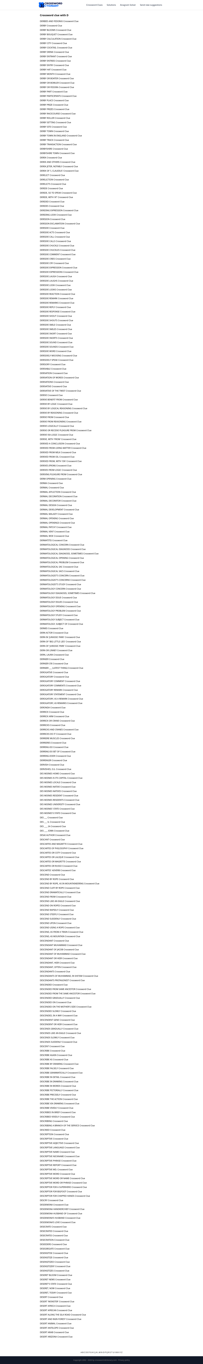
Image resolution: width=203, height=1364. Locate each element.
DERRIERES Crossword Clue (53, 742)
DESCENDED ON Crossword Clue (55, 1002)
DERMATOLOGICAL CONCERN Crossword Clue (62, 544)
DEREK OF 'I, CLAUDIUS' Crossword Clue (59, 170)
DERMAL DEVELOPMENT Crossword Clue (59, 509)
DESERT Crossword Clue (51, 1297)
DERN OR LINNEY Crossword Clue (56, 650)
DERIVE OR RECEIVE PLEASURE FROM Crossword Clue (65, 430)
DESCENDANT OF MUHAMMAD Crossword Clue (63, 954)
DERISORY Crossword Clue (53, 364)
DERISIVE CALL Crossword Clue (55, 236)
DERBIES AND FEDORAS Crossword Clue (59, 21)
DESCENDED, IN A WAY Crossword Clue (59, 1015)
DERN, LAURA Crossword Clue (54, 654)
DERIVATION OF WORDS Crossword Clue (59, 377)
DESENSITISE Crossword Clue (54, 1253)
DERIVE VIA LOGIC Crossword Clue (56, 434)
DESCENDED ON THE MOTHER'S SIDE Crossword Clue (65, 1006)
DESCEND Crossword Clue (52, 874)
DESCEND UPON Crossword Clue (55, 923)
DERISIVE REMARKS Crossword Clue (57, 302)
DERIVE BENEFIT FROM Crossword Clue (59, 399)
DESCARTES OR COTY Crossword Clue (58, 852)
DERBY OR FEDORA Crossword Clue (57, 87)
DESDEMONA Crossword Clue (54, 1204)
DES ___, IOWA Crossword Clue (54, 830)
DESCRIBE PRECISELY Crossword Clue (58, 1094)
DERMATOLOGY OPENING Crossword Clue (60, 606)
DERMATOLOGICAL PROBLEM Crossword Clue (62, 562)
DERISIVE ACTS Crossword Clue (55, 232)
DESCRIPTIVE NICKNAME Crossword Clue (59, 1156)
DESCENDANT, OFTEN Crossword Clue (58, 967)
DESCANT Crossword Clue (52, 839)
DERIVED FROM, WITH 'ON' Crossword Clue (61, 461)
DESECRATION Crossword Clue (54, 1239)
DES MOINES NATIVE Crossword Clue (57, 786)
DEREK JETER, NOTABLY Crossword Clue (59, 166)
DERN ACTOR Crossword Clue (54, 632)
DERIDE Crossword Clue (51, 188)
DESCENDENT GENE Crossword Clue (57, 1020)
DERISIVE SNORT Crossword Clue (56, 333)
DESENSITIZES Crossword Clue (54, 1270)
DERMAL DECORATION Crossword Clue (58, 496)
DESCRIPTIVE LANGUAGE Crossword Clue (60, 1147)
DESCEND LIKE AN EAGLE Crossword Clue (60, 901)
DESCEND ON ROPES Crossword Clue (58, 905)
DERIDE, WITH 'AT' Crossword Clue (56, 197)
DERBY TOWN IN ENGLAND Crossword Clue (61, 135)
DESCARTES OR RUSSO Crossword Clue (58, 866)
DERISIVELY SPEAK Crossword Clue (56, 360)
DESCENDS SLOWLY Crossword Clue (57, 1037)
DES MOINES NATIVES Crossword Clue (58, 791)
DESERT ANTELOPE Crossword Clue (57, 1327)
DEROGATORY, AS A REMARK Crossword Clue (61, 698)
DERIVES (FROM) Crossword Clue (55, 465)
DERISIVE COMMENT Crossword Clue (57, 254)
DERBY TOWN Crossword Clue (54, 131)
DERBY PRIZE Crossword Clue (54, 104)
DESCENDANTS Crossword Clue (55, 971)
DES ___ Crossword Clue (51, 817)
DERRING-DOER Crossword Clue (55, 756)
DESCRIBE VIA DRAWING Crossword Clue (59, 1103)
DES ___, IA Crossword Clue (53, 826)
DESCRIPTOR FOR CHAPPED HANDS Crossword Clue (65, 1195)
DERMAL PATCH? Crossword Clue (56, 527)
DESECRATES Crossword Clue (54, 1235)
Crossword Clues (94, 4)
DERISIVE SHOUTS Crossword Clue (56, 320)
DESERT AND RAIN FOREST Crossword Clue (60, 1319)
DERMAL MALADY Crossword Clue (56, 514)
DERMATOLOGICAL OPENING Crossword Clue (62, 558)
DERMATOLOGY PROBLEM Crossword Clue (60, 610)
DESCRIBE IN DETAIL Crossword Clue (57, 1077)
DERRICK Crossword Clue (52, 712)
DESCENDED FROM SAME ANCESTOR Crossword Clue (65, 989)
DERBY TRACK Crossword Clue (54, 140)
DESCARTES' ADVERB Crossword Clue (58, 870)
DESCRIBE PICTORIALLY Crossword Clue (59, 1090)
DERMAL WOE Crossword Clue (54, 536)
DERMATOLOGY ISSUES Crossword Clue (59, 602)
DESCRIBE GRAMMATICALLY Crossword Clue (61, 1072)
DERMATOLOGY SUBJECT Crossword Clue (59, 619)
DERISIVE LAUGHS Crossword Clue (56, 280)
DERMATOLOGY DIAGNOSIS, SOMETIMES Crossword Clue (67, 593)
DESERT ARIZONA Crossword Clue (56, 1336)
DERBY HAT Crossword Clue (53, 69)
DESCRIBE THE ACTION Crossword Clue (59, 1099)
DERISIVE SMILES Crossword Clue (56, 329)
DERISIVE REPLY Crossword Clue (55, 307)
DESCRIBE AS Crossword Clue (54, 1059)
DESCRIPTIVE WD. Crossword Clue (56, 1169)
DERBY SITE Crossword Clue (53, 126)
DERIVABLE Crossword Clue (53, 368)
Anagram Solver (128, 4)
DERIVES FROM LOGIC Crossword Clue (58, 470)
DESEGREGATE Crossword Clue (55, 1248)
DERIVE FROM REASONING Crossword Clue (60, 421)
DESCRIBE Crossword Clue (52, 1050)
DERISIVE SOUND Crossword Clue (56, 342)
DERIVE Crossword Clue (51, 395)
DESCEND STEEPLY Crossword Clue (57, 914)
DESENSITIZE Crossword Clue (54, 1257)
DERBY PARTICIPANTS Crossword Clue (58, 96)
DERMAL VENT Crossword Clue (55, 531)
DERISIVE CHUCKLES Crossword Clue (57, 250)
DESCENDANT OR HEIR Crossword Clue (59, 958)
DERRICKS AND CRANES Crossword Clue (59, 729)
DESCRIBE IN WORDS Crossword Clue (58, 1085)
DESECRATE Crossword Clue (53, 1226)
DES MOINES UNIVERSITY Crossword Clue (60, 804)
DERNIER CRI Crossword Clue (54, 663)
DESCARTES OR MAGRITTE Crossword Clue (60, 861)
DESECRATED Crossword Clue (54, 1231)
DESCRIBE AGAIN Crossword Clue (56, 1055)
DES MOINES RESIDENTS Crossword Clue (59, 800)
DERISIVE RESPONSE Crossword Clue (57, 311)
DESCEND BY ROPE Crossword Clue (57, 879)
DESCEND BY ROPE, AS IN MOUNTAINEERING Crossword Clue (69, 883)
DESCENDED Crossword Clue (54, 984)
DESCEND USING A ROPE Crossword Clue (60, 927)
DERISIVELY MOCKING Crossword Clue (58, 355)
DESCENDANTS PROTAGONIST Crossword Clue (62, 980)
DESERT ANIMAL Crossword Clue (55, 1323)
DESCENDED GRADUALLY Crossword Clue (60, 998)
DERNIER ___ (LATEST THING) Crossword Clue (61, 668)
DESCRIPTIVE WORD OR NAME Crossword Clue (62, 1178)
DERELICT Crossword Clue (52, 175)
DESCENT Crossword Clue (52, 1046)
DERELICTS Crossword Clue (53, 184)
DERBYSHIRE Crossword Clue (54, 148)
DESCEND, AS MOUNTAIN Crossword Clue (60, 936)
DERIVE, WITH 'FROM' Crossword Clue (58, 439)
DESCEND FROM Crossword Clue (55, 896)
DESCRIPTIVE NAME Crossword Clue (57, 1151)
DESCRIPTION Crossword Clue (54, 1134)
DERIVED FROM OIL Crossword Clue (57, 456)
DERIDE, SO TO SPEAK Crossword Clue (58, 192)
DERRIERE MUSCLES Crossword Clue (57, 738)
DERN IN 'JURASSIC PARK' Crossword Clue (60, 637)
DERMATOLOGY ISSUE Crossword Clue (58, 597)
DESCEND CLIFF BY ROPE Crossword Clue (60, 888)
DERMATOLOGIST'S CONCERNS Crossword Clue (63, 580)
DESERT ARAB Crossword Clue (54, 1332)
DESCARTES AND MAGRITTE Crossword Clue (61, 844)
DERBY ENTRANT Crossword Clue (56, 56)
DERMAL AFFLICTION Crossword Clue (58, 492)
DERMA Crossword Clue (51, 483)
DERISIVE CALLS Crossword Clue (55, 241)
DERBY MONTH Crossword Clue (55, 74)
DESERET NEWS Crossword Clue (55, 1279)
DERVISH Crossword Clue (52, 764)
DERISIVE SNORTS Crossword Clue (56, 338)
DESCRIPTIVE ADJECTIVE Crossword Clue (59, 1143)
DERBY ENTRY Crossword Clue (54, 65)
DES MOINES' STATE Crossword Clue (57, 808)
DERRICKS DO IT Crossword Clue (55, 734)
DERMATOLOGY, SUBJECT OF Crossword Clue (61, 624)
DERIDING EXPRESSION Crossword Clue (59, 210)
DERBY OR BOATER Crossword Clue (57, 78)
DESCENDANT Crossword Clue (54, 940)
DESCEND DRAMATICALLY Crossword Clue (60, 892)
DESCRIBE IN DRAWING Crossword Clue (59, 1081)
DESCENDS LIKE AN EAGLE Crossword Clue (60, 1033)
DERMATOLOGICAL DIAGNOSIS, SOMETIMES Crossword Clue (69, 553)
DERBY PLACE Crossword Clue (54, 100)
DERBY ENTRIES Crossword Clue (55, 60)
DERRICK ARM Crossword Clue (54, 716)
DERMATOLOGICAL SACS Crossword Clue (59, 571)
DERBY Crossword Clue (51, 25)
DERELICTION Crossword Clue (54, 179)
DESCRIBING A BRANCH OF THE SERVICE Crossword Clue (67, 1125)
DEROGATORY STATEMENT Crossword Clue (60, 694)
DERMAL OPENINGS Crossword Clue (57, 522)
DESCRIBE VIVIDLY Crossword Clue (56, 1107)
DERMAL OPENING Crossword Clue (57, 518)
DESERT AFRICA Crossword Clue (55, 1305)
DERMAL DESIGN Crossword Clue (56, 505)
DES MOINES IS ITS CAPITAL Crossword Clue (61, 778)
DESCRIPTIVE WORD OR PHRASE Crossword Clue (63, 1182)
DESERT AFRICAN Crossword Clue (56, 1310)
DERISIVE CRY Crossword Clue (54, 263)
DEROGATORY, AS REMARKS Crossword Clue (61, 703)
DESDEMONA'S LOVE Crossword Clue (57, 1222)
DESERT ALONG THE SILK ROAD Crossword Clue (63, 1314)
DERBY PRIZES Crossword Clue (54, 109)
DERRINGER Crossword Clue (53, 760)
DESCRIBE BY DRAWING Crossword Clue (59, 1063)
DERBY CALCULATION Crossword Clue (58, 38)
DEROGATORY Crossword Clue (54, 676)
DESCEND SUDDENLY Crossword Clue (58, 918)
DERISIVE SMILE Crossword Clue (55, 324)
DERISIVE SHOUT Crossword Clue (56, 316)
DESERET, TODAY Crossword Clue (56, 1292)
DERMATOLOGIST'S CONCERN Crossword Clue (62, 575)
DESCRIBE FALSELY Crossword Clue (57, 1068)
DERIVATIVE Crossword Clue (53, 386)
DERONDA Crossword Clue (53, 707)
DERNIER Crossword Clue (52, 659)
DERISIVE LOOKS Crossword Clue (56, 289)
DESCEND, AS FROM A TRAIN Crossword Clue (61, 932)
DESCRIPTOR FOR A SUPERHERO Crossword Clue (63, 1187)
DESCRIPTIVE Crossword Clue (54, 1138)
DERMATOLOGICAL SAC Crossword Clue (59, 566)
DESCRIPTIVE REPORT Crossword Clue (58, 1165)
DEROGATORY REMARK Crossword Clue (59, 690)
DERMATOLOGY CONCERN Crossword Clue (60, 588)
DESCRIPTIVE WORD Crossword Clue (57, 1173)
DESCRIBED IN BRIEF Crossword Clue (58, 1112)
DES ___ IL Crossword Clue (52, 822)
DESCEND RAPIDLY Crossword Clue (57, 910)
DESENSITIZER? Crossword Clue (55, 1266)
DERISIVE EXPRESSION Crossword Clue (58, 267)
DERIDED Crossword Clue (52, 201)
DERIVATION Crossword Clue (54, 373)
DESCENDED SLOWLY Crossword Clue (58, 1011)
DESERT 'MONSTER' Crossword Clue (57, 1301)
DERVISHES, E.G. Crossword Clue (55, 769)
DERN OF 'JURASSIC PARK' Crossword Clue (60, 646)
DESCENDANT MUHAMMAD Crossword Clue (61, 945)
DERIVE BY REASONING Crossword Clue (59, 412)
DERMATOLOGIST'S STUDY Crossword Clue (60, 584)
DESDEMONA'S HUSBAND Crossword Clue (60, 1217)
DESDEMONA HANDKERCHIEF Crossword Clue (62, 1209)
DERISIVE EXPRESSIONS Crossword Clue (59, 272)
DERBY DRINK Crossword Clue (54, 52)
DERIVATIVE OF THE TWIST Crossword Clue (60, 390)
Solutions (111, 4)
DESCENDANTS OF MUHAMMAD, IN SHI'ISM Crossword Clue (69, 976)
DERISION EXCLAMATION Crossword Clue (60, 223)
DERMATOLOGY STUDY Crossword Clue (59, 615)
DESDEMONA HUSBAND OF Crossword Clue (61, 1213)
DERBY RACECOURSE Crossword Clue (58, 113)
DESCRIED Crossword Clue (52, 1129)
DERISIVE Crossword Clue (52, 228)
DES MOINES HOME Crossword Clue (57, 773)
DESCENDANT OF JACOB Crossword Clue (59, 949)
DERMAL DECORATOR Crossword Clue (58, 500)
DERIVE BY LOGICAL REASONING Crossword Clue (63, 408)
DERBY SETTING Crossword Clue (55, 122)
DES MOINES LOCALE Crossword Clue (58, 782)
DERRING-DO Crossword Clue (54, 747)
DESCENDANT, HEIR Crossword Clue (57, 962)
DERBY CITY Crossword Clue (53, 43)
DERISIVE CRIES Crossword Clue (55, 258)
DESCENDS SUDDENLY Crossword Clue (58, 1042)
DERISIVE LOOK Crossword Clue (55, 285)
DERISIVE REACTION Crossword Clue (57, 294)
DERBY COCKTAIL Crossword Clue (56, 47)
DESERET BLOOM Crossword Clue (56, 1275)
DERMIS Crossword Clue (51, 628)
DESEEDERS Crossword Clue (53, 1244)
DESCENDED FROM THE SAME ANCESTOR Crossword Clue (67, 993)
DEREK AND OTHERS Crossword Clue (57, 162)
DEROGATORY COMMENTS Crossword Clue (60, 685)
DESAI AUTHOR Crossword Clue (55, 835)
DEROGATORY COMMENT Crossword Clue (60, 681)
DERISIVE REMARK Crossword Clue (56, 298)
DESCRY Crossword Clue (51, 1200)
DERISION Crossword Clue (52, 219)
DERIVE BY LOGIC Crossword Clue (56, 404)
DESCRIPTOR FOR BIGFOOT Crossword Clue (61, 1191)
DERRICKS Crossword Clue (52, 725)
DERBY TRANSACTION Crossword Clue (58, 144)
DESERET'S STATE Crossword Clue (56, 1283)
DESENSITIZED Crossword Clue (55, 1261)
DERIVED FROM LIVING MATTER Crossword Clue (63, 448)
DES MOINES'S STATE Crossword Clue (58, 813)
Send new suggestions (151, 4)
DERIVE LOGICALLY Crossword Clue (57, 426)
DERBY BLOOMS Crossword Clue (55, 30)
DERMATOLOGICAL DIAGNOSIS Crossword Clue (63, 549)
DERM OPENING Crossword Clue (55, 478)
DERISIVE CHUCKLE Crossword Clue (57, 245)
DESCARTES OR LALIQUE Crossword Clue (59, 857)
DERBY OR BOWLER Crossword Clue (57, 82)
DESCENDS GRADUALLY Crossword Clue (59, 1028)
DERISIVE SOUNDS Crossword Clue (57, 346)
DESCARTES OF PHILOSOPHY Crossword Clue (61, 848)
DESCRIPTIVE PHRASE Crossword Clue (58, 1160)
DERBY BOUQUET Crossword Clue (56, 34)
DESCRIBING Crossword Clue (54, 1121)
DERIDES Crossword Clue (52, 206)
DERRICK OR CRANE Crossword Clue (57, 720)
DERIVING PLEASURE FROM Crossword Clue (61, 474)
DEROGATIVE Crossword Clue (54, 672)
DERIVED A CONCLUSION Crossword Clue (60, 443)
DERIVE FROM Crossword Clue (54, 417)
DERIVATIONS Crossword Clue (54, 382)
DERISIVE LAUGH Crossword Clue (56, 276)
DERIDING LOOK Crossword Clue (56, 214)
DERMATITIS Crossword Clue (53, 540)
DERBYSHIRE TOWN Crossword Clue (57, 153)
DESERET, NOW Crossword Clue (55, 1288)
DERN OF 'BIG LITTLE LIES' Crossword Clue (60, 641)
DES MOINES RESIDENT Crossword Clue (59, 795)
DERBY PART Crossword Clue (53, 91)
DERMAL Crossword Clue (52, 487)
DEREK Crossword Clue (51, 157)
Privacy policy (124, 1360)
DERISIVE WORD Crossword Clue (55, 351)
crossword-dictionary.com (106, 1360)
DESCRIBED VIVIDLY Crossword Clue (57, 1116)
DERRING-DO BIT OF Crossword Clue (57, 751)
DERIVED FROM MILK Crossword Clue (58, 452)
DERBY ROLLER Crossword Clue (55, 118)
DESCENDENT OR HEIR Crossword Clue (58, 1024)
